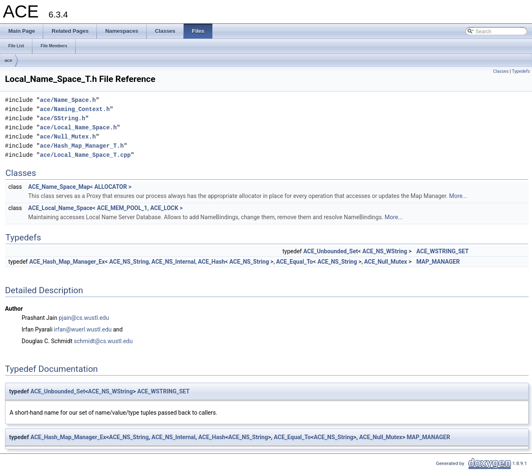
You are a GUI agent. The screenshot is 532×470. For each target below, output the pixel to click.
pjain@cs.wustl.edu (84, 317)
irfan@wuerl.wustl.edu (83, 329)
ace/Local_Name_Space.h (78, 127)
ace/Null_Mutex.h (68, 137)
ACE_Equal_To (294, 261)
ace (8, 60)
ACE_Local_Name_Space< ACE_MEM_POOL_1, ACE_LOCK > (105, 208)
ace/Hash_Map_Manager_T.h (82, 146)
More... (458, 196)
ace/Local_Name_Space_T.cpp (85, 155)
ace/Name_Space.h (68, 100)
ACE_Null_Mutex (385, 261)
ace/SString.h (62, 118)
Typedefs (521, 71)
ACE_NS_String (129, 261)
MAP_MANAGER (438, 261)
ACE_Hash (211, 261)
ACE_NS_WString (384, 251)
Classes (500, 71)
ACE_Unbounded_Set (330, 251)
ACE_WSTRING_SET (442, 251)
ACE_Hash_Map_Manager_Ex (67, 261)
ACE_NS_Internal (173, 261)
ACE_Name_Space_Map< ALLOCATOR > (79, 186)
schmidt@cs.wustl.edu (103, 341)
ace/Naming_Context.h (75, 109)
